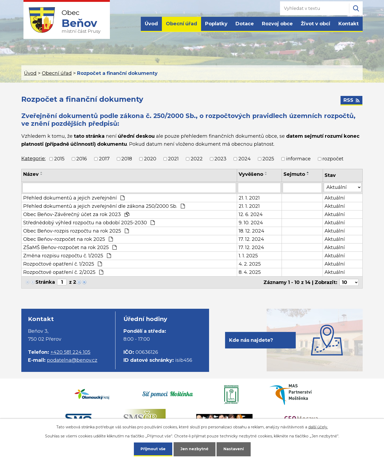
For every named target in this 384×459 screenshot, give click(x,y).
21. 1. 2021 (249, 198)
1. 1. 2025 (248, 256)
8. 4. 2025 (250, 272)
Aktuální (335, 198)
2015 (59, 159)
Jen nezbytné (195, 448)
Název (31, 174)
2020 (150, 159)
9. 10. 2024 (251, 223)
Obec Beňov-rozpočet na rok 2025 (68, 239)
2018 (126, 159)
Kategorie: (33, 158)
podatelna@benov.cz (72, 360)
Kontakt (348, 24)
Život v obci (315, 24)
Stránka (45, 282)
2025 (268, 159)
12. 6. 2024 (251, 214)
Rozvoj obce (277, 24)
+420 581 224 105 (70, 352)
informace (298, 159)
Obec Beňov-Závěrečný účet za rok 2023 (76, 214)
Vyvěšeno (251, 174)
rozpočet (332, 159)
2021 (173, 159)
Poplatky (216, 24)
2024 (244, 159)
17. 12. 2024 (251, 239)
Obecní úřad (181, 24)
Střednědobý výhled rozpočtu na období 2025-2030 (89, 223)
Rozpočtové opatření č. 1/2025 (62, 264)
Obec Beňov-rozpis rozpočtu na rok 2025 (76, 231)
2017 (104, 159)
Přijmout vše (153, 448)
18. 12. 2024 (251, 231)
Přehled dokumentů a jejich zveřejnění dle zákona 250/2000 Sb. (104, 206)
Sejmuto (294, 174)
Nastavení (233, 448)
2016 (81, 159)
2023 (220, 159)
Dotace (244, 24)
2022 (197, 159)
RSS (351, 100)
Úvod (151, 24)
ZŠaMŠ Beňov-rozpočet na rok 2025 (70, 247)
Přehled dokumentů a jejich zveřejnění (74, 198)
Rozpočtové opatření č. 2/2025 (63, 272)
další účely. (318, 427)
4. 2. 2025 (250, 264)
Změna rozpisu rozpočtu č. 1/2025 (67, 256)
